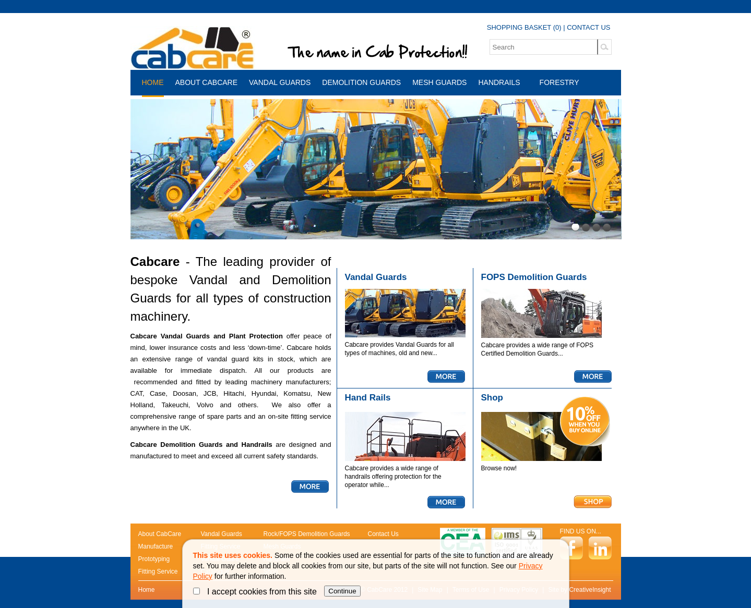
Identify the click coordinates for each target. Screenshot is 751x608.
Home (153, 82)
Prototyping (154, 559)
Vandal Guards (280, 82)
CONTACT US (588, 27)
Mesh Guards (439, 82)
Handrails (499, 82)
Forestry (559, 82)
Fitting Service (158, 571)
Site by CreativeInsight (579, 589)
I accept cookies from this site (256, 591)
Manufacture (155, 546)
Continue (342, 591)
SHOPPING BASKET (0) (524, 27)
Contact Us (383, 534)
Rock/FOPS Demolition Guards (307, 534)
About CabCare (206, 82)
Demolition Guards (361, 82)
